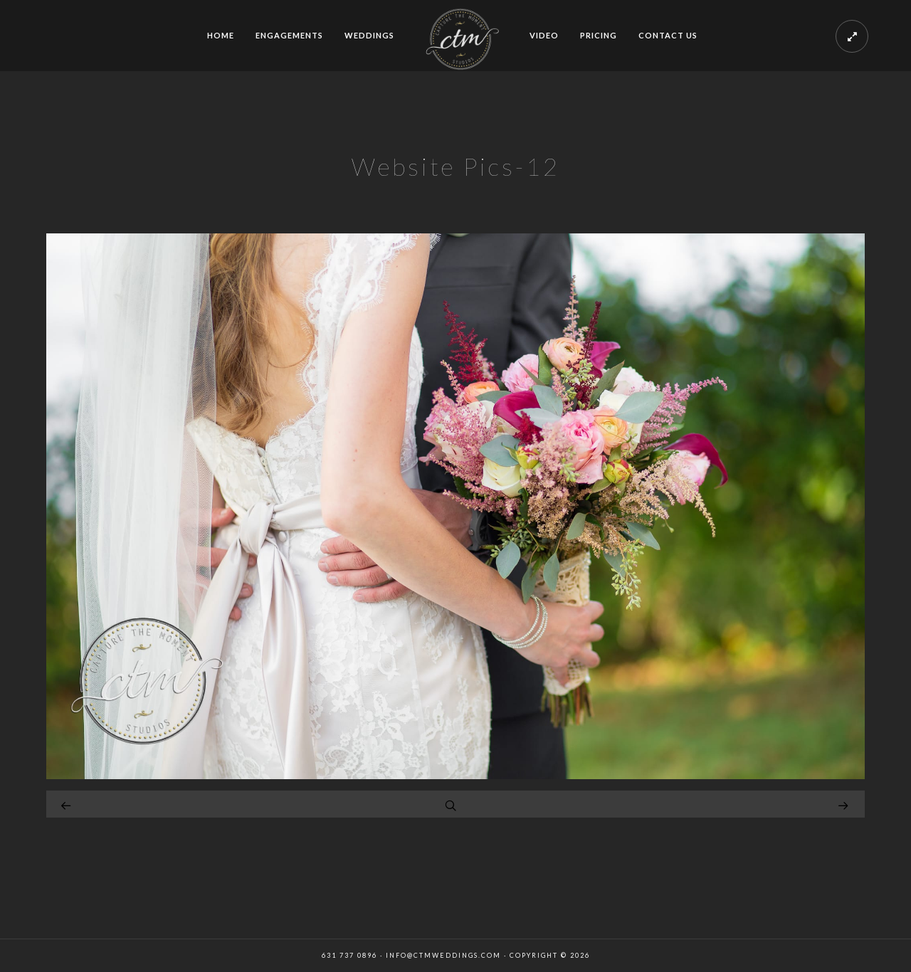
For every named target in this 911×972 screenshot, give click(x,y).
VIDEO (544, 35)
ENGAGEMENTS (289, 35)
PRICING (598, 35)
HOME (220, 35)
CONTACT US (667, 35)
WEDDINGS (369, 35)
